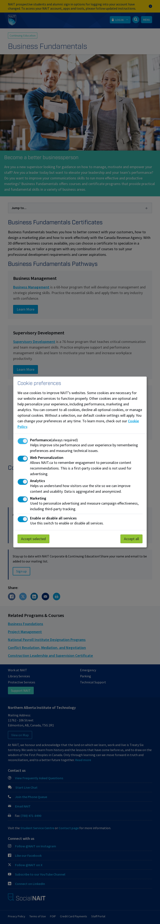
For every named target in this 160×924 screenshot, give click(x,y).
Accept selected (33, 538)
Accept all (131, 538)
